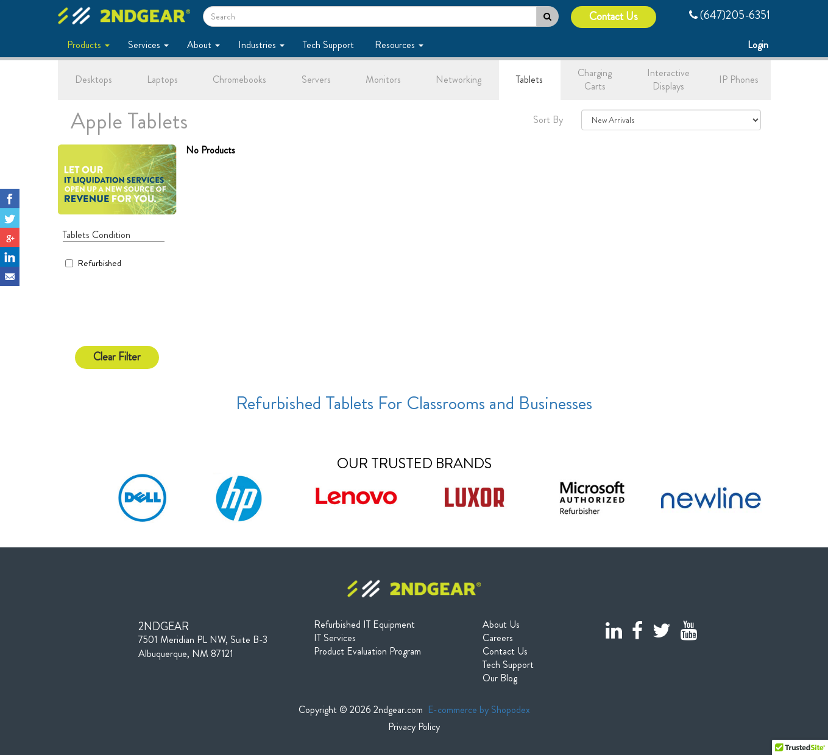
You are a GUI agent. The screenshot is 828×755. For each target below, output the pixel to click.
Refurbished (93, 263)
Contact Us (613, 16)
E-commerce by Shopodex (479, 710)
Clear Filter (117, 357)
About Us (501, 624)
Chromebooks (239, 79)
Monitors (383, 79)
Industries (261, 45)
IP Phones (739, 79)
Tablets (529, 79)
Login (759, 45)
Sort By (548, 120)
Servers (316, 79)
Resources (399, 45)
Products (88, 45)
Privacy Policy (414, 727)
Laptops (162, 79)
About (203, 45)
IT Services (335, 638)
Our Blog (500, 678)
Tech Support (329, 45)
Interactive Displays (668, 80)
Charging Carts (595, 80)
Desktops (93, 79)
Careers (498, 638)
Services (148, 45)
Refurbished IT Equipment (364, 624)
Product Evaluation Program (367, 651)
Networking (458, 79)
